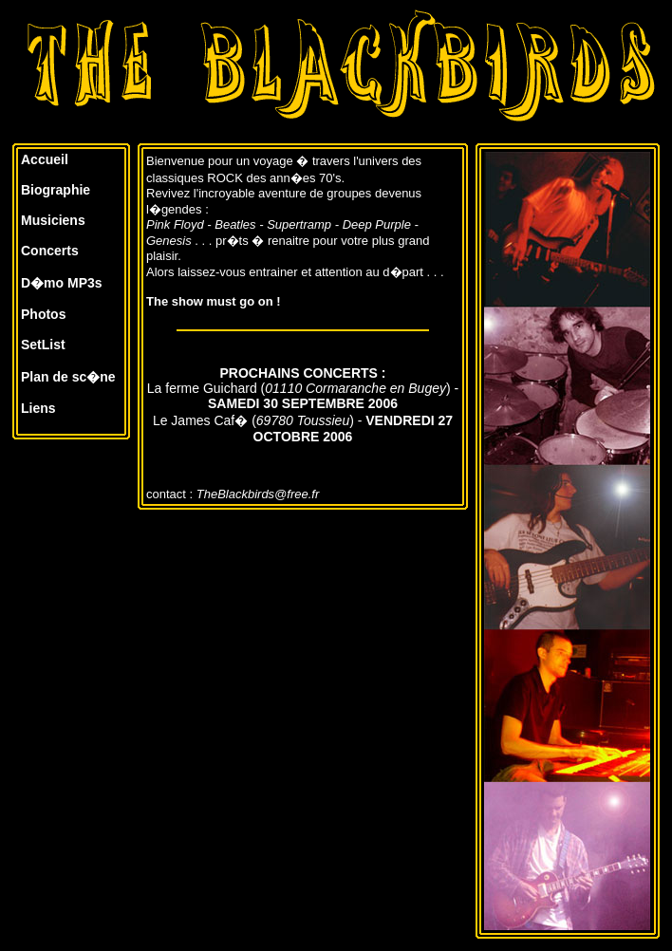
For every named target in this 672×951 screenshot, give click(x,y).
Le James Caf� (200, 420)
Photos (43, 314)
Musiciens (53, 220)
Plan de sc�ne (68, 376)
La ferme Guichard (202, 388)
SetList (43, 344)
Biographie (55, 189)
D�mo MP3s (62, 282)
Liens (38, 408)
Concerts (50, 250)
